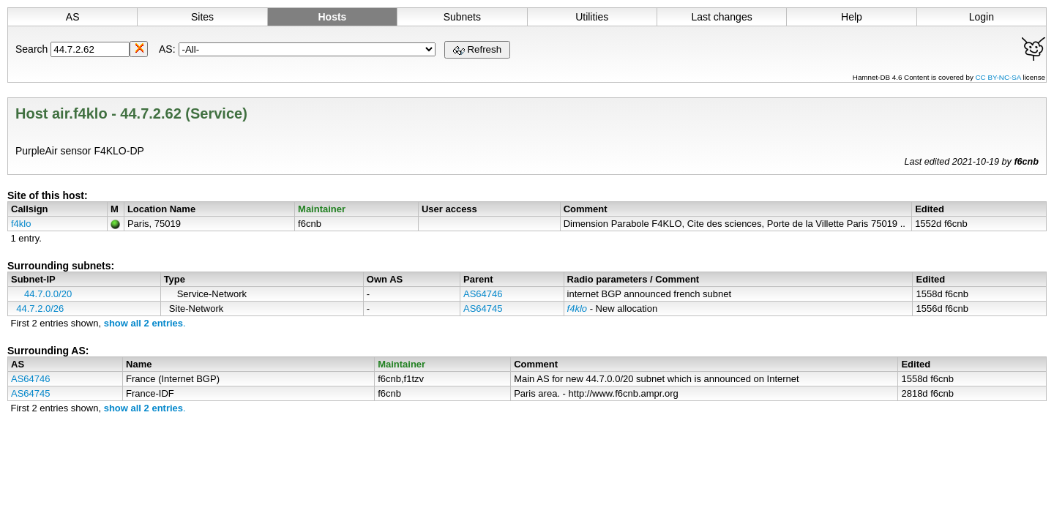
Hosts (332, 17)
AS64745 (483, 308)
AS (73, 17)
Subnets (462, 17)
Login (981, 17)
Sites (202, 17)
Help (851, 17)
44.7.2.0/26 (40, 308)
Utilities (591, 17)
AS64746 (483, 293)
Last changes (721, 17)
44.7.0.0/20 (48, 293)
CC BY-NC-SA (999, 77)
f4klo (21, 223)
